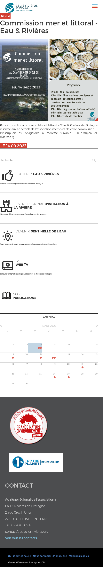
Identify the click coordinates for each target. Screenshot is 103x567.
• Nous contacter (41, 555)
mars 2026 (49, 325)
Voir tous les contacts (21, 538)
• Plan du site (59, 555)
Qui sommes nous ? (19, 555)
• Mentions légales (78, 555)
